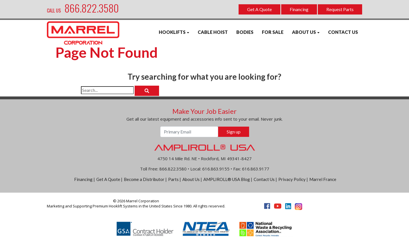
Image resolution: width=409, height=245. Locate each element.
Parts (173, 179)
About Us (191, 179)
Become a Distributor (144, 179)
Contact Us (264, 179)
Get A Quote (259, 9)
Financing (299, 9)
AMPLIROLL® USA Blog (226, 179)
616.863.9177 (255, 169)
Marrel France (322, 179)
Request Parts (340, 9)
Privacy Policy (292, 179)
